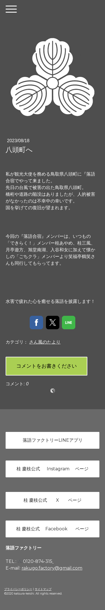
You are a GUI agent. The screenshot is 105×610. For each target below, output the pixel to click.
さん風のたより (44, 342)
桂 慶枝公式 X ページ (52, 500)
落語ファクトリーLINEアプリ (53, 440)
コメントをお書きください (46, 366)
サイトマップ (43, 589)
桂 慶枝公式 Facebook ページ (52, 528)
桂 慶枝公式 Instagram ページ (52, 468)
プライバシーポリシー (18, 589)
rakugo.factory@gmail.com (52, 568)
